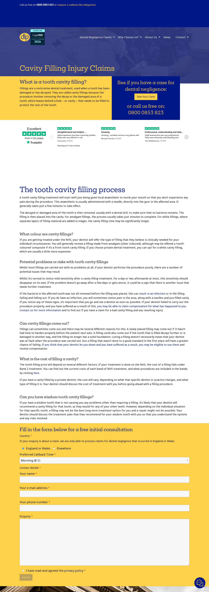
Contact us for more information (40, 310)
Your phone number (104, 505)
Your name (104, 477)
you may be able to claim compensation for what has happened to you (141, 306)
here (36, 373)
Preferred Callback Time (104, 457)
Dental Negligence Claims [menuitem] (96, 37)
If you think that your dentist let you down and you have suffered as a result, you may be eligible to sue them (110, 344)
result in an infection (152, 293)
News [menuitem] (167, 37)
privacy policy (73, 570)
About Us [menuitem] (151, 37)
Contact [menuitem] (180, 37)
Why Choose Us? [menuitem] (128, 37)
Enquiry (104, 540)
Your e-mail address (104, 491)
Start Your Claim (146, 96)
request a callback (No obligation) (76, 4)
